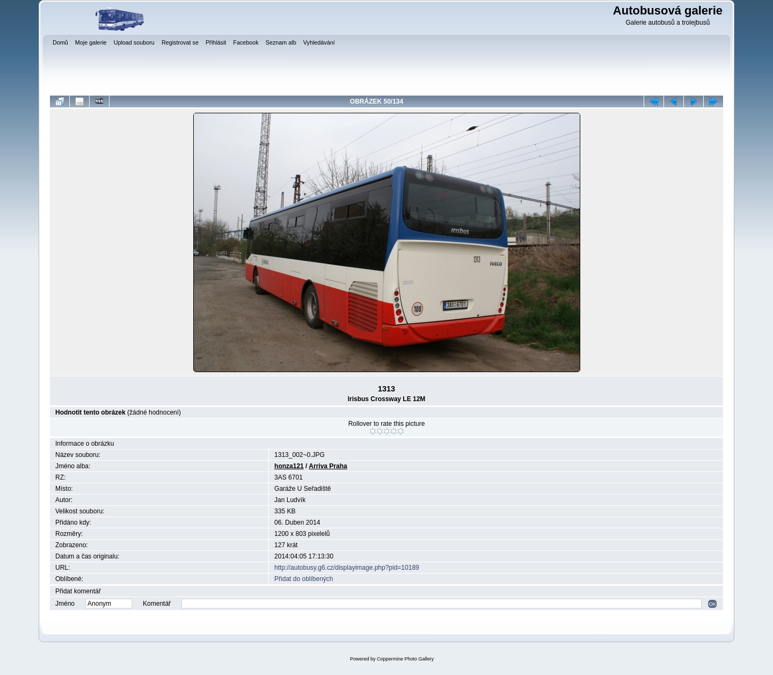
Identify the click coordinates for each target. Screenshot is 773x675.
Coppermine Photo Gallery (405, 659)
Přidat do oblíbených (303, 579)
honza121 (289, 466)
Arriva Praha (328, 466)
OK (712, 604)
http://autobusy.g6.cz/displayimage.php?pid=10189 (346, 567)
